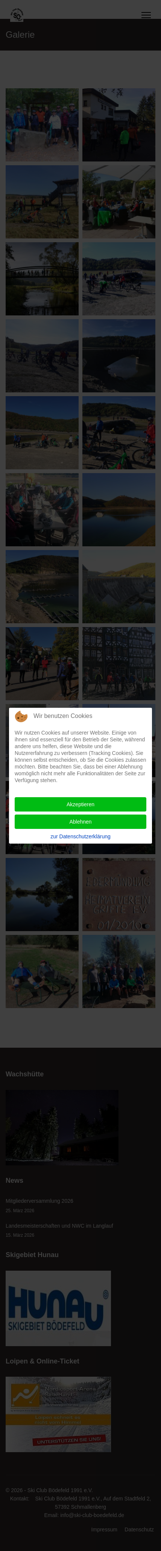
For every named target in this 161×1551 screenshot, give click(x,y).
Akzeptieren (80, 804)
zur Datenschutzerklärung (80, 836)
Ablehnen (80, 822)
